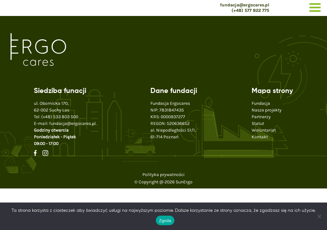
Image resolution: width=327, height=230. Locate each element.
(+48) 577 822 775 (250, 10)
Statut (258, 123)
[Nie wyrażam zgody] (319, 216)
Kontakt (260, 137)
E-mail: (65, 123)
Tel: (56, 116)
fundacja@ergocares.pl (244, 5)
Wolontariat (264, 130)
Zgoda (165, 220)
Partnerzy (261, 116)
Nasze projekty (267, 110)
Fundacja (261, 103)
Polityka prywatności (163, 174)
